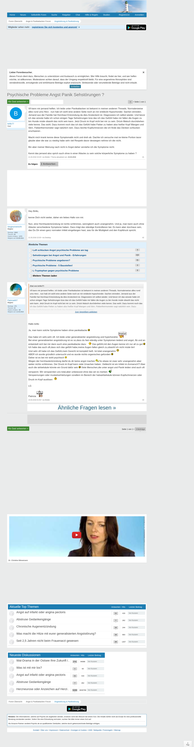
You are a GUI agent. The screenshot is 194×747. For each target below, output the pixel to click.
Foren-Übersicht (15, 702)
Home (12, 15)
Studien (106, 15)
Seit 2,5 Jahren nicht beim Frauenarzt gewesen (47, 640)
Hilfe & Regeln (91, 15)
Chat (78, 15)
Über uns (44, 730)
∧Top (187, 744)
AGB (90, 730)
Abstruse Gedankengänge (33, 619)
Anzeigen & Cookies (79, 730)
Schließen (75, 86)
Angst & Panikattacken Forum (38, 702)
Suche (54, 15)
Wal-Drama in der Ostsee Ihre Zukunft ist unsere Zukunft (53, 660)
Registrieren (124, 15)
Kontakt (36, 730)
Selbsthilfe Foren (38, 15)
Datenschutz (64, 730)
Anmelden (139, 15)
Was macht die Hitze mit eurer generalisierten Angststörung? (56, 633)
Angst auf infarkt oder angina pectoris (40, 612)
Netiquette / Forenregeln (102, 730)
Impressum (53, 730)
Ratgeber (66, 15)
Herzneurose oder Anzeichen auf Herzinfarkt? (46, 689)
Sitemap (117, 730)
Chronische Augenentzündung (36, 626)
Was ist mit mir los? (29, 667)
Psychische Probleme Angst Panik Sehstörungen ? (55, 94)
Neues (23, 15)
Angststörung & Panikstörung (66, 702)
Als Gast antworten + (18, 101)
